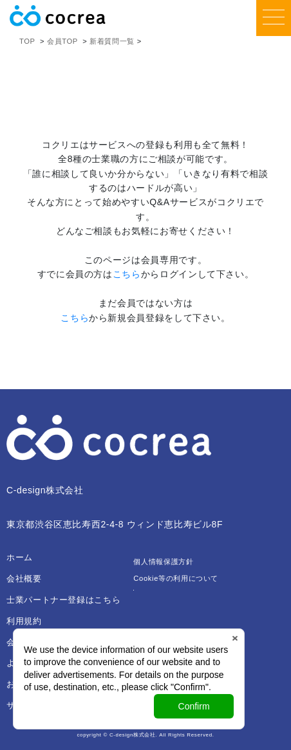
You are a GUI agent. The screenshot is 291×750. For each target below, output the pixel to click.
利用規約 (24, 621)
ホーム (19, 557)
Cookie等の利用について (175, 578)
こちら (127, 274)
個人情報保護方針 (163, 561)
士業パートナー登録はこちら (63, 600)
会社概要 (24, 578)
